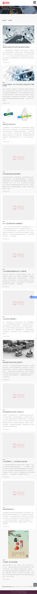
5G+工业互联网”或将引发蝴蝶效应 (13, 223)
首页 (13, 586)
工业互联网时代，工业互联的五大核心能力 (15, 461)
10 (24, 586)
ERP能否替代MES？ (9, 509)
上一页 (16, 586)
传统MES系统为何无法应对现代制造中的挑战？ (16, 47)
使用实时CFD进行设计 (9, 124)
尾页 (31, 586)
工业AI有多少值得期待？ (10, 319)
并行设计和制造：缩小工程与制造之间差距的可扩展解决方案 (18, 85)
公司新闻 (4, 20)
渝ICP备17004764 (15, 592)
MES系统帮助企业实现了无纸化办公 (13, 412)
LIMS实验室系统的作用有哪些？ (12, 174)
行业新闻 (10, 20)
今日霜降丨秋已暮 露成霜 (10, 562)
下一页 (27, 586)
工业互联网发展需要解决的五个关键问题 (14, 271)
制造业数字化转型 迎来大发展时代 (13, 362)
